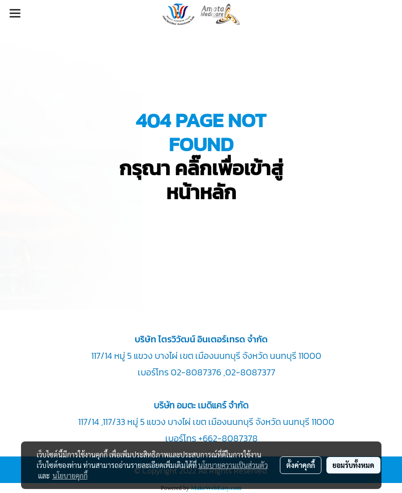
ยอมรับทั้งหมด (353, 464)
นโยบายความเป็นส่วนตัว (233, 464)
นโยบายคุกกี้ (70, 475)
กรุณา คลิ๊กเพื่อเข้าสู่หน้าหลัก (201, 180)
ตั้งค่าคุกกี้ (300, 464)
